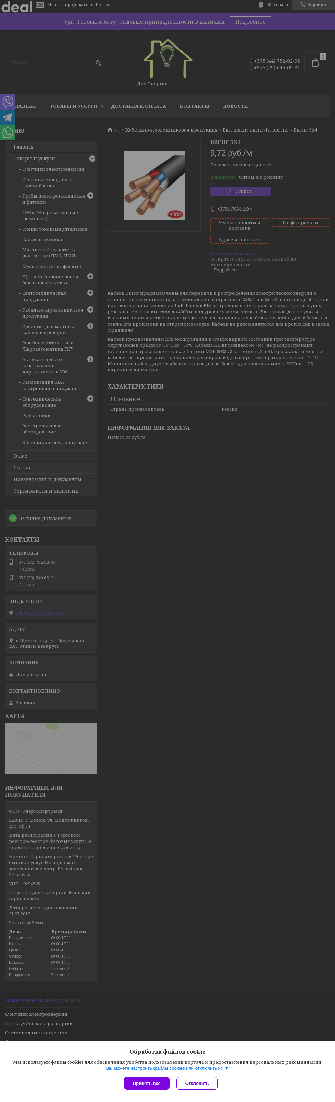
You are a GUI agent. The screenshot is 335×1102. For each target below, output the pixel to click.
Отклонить (197, 1083)
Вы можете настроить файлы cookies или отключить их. (165, 1068)
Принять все (147, 1083)
